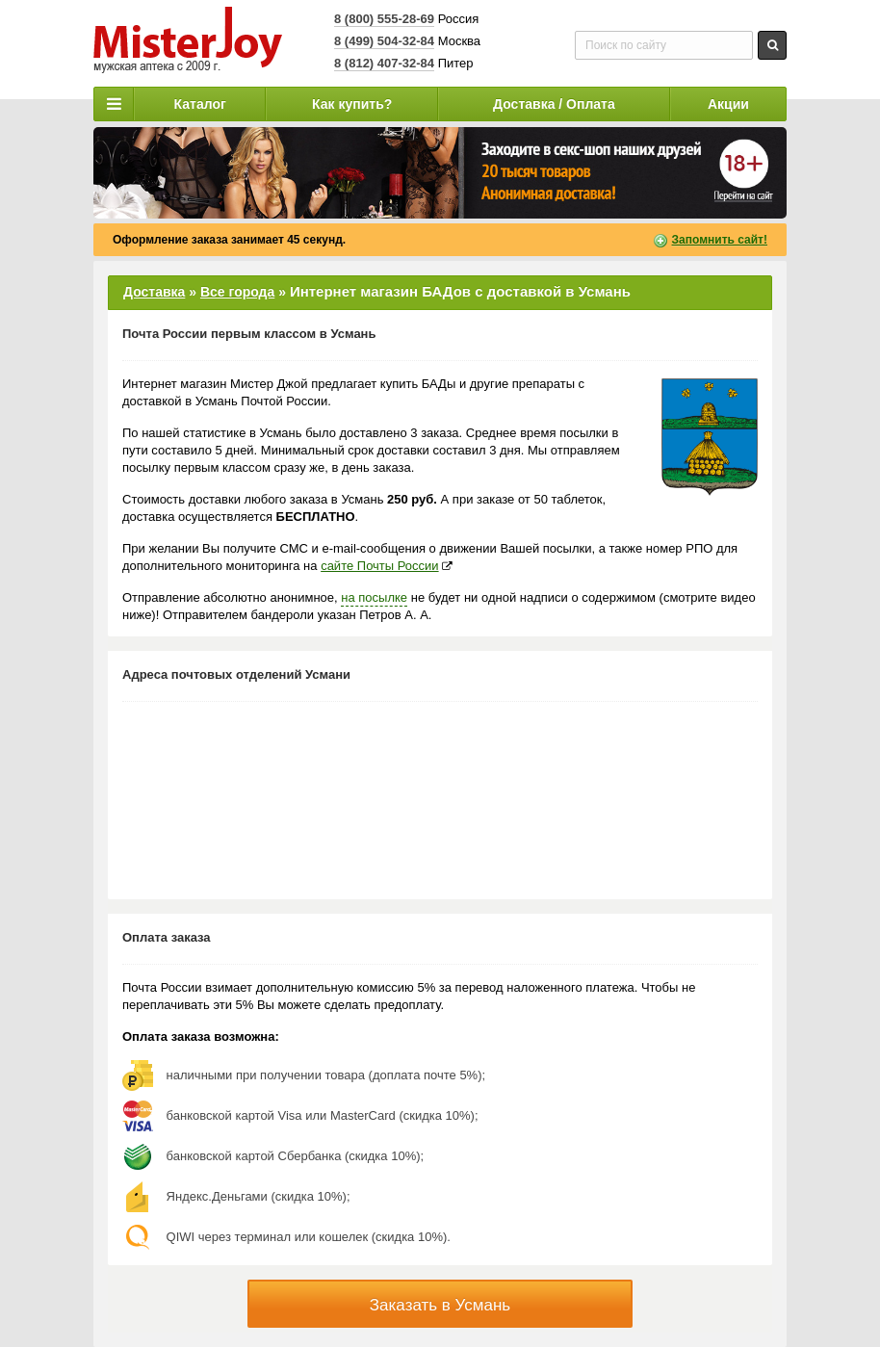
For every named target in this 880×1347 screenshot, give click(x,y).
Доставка (154, 291)
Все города (237, 291)
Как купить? (352, 104)
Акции (728, 104)
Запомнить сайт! (719, 239)
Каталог (200, 104)
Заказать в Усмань (440, 1305)
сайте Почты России (379, 565)
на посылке (374, 597)
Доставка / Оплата (554, 104)
